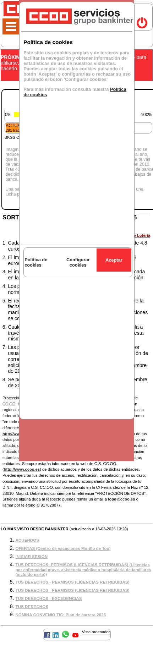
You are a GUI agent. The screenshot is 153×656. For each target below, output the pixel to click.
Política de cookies (35, 262)
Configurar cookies (78, 262)
